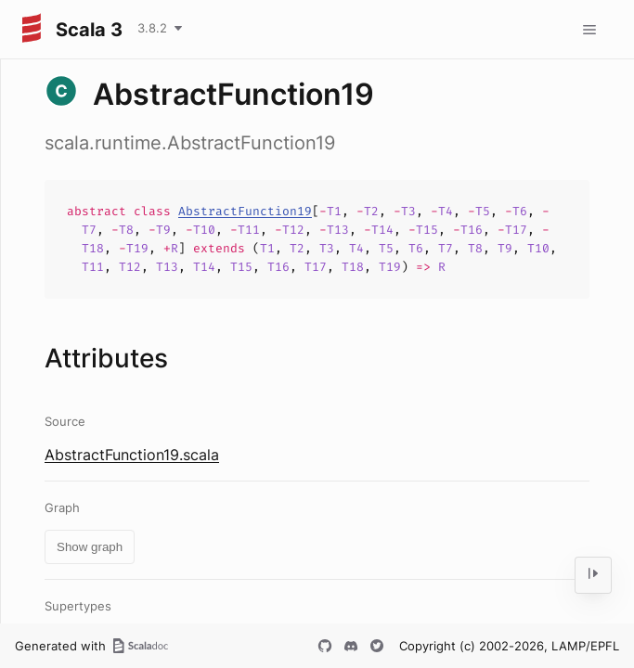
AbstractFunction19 (245, 211)
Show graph (90, 547)
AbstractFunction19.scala (132, 454)
